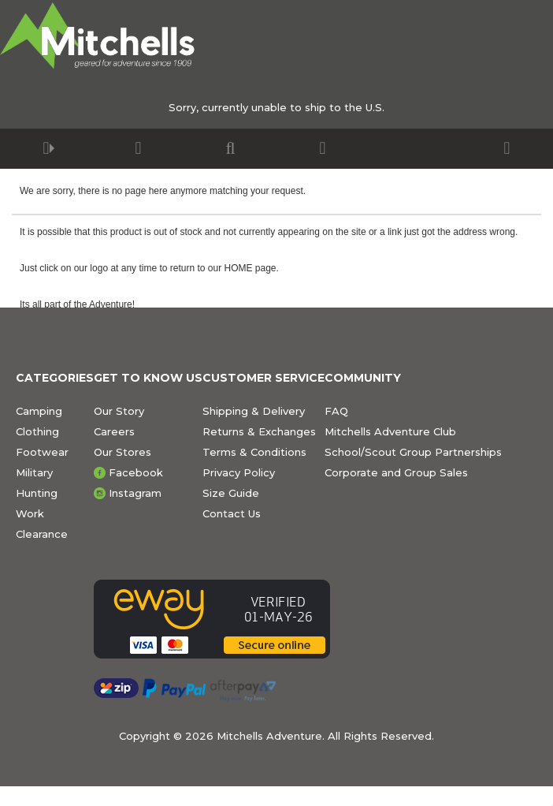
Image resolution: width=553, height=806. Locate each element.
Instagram (135, 493)
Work (30, 513)
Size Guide (230, 493)
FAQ (336, 411)
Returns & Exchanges (259, 431)
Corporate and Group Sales (396, 472)
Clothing (37, 431)
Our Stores (122, 452)
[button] (46, 149)
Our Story (119, 411)
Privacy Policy (238, 472)
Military (34, 472)
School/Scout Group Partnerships (413, 452)
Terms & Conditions (254, 452)
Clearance (42, 534)
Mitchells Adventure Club (390, 431)
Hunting (37, 493)
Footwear (42, 452)
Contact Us (231, 513)
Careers (114, 431)
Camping (39, 411)
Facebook (136, 472)
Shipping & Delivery (253, 411)
